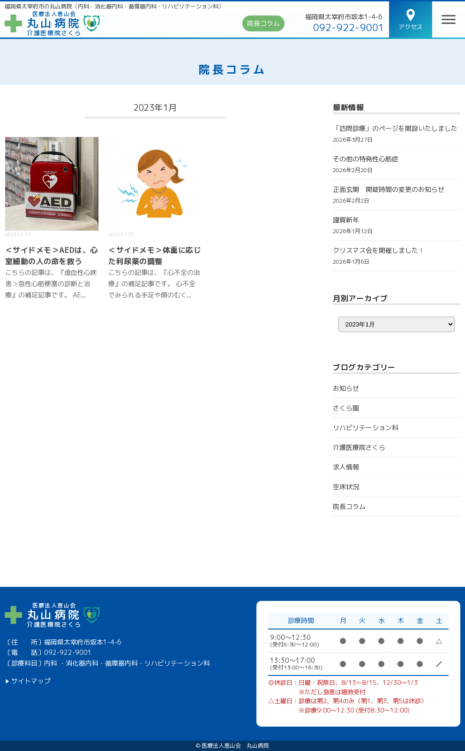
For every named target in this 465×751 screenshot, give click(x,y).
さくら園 (346, 407)
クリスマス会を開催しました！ (379, 250)
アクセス (410, 27)
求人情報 (346, 467)
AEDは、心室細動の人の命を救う (51, 255)
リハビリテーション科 (365, 427)
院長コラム (263, 23)
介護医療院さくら (359, 447)
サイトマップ (31, 681)
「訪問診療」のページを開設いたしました (395, 128)
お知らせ (346, 388)
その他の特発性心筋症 (365, 158)
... (83, 294)
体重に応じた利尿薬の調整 (154, 255)
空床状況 (346, 486)
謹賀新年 (346, 219)
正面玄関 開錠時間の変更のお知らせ (388, 189)
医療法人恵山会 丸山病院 (235, 746)
